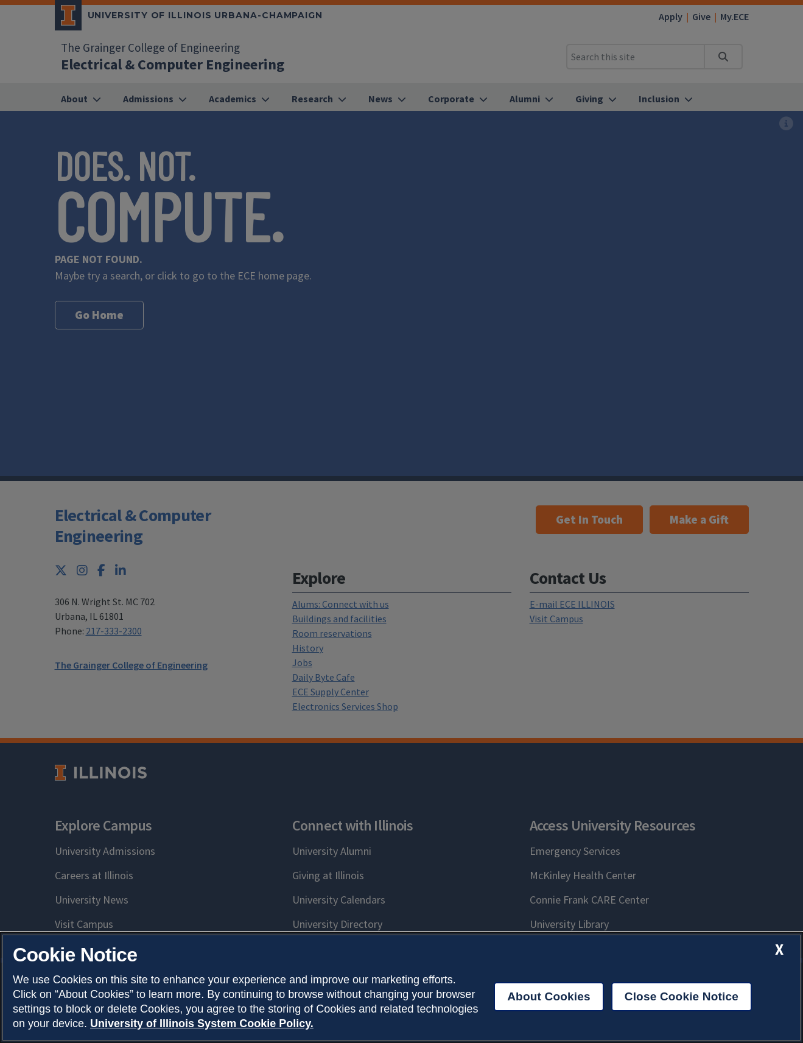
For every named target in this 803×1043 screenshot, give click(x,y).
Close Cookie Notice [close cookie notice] (681, 996)
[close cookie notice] (779, 949)
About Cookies (549, 996)
